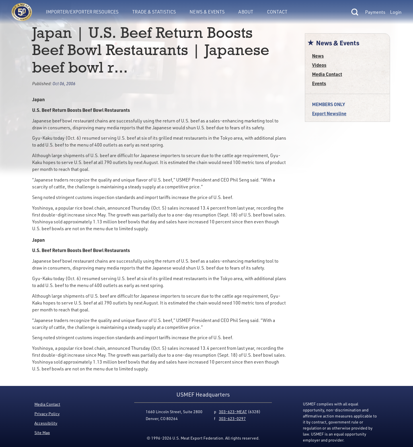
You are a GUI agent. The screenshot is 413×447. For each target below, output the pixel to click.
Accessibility (45, 423)
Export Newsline (329, 113)
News (318, 56)
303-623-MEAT (233, 411)
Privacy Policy (47, 413)
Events (319, 83)
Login (396, 12)
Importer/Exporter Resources (82, 12)
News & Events (207, 12)
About (245, 12)
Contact (277, 12)
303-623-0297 (232, 418)
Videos (319, 65)
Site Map (42, 432)
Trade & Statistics (154, 12)
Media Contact (327, 74)
